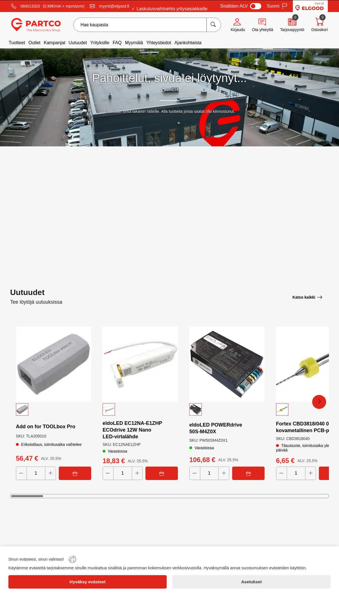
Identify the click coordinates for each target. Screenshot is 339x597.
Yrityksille (99, 42)
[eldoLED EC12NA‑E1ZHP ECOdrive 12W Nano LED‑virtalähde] (140, 363)
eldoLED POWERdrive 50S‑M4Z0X (215, 428)
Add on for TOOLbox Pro (46, 426)
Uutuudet (78, 42)
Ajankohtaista (188, 42)
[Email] (109, 6)
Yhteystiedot (158, 42)
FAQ (117, 42)
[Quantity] (36, 473)
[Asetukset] (251, 582)
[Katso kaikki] (307, 297)
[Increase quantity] (50, 473)
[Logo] (36, 25)
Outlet (34, 42)
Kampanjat (54, 42)
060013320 (30, 6)
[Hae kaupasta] (213, 25)
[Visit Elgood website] (310, 6)
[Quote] (292, 25)
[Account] (238, 25)
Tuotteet (17, 42)
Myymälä (134, 42)
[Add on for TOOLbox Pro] (53, 363)
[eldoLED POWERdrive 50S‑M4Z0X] (226, 363)
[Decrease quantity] (21, 473)
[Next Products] (319, 402)
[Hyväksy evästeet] (87, 582)
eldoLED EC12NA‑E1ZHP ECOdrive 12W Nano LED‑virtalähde (132, 429)
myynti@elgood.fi (114, 6)
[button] (53, 409)
